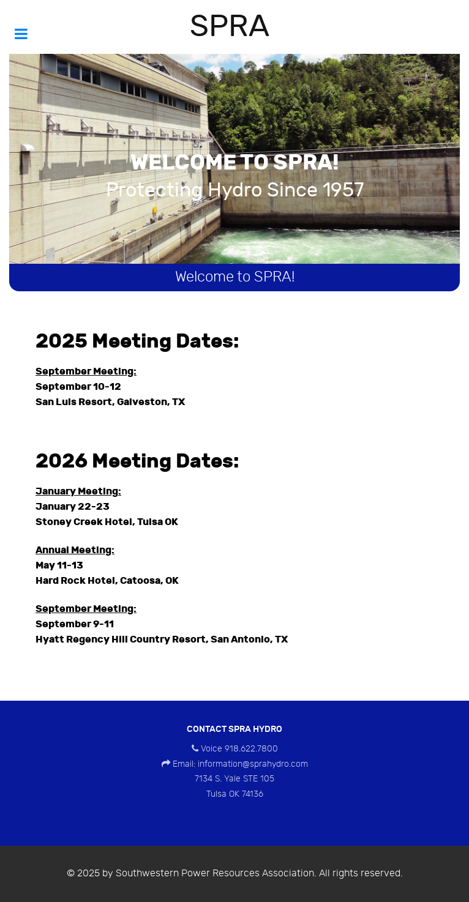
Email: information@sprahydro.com (240, 764)
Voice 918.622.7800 (239, 749)
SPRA (229, 27)
